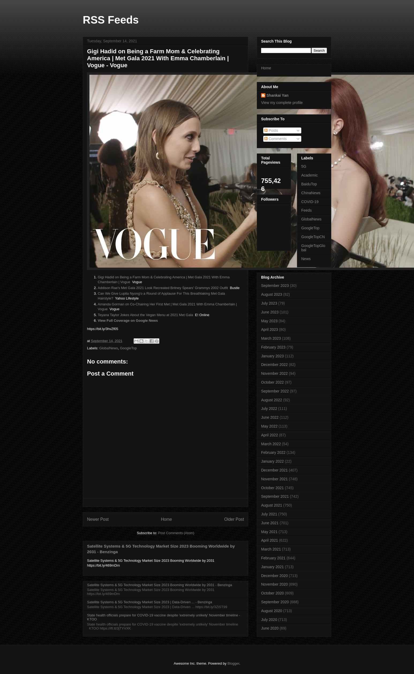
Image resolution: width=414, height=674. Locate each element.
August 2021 (271, 505)
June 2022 (269, 417)
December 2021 (274, 470)
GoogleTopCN (313, 237)
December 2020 (274, 576)
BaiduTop (309, 184)
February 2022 (273, 452)
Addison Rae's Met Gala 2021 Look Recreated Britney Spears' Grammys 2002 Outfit (163, 288)
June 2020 (269, 628)
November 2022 (274, 373)
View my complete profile (282, 102)
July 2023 (269, 303)
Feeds (306, 210)
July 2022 (269, 408)
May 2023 (269, 321)
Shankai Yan (277, 95)
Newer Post (98, 519)
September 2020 (275, 602)
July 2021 (269, 514)
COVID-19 (310, 202)
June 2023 (269, 312)
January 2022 (272, 461)
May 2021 (269, 532)
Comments (275, 139)
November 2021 (274, 479)
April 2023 (269, 329)
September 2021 (275, 496)
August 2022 (271, 400)
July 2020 (269, 619)
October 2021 (272, 488)
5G (303, 166)
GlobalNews (108, 348)
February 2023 (273, 347)
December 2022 (274, 364)
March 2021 (271, 549)
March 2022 (271, 444)
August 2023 (271, 294)
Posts (271, 130)
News (306, 259)
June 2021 (269, 523)
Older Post (234, 519)
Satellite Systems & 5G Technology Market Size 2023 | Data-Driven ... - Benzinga (149, 602)
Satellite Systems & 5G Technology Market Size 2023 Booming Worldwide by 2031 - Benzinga (159, 585)
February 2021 (273, 558)
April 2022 (269, 435)
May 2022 (269, 426)
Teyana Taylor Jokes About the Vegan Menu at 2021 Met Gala (145, 315)
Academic (309, 175)
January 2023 (272, 356)
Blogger (233, 663)
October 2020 (272, 593)
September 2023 (275, 285)
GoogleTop (128, 348)
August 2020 (271, 611)
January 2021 (272, 567)
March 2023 (271, 338)
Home (166, 519)
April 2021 (269, 540)
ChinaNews (311, 193)
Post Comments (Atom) (176, 533)
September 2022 (275, 391)
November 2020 (274, 584)
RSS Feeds (111, 20)
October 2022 (272, 382)
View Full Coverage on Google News (128, 321)
